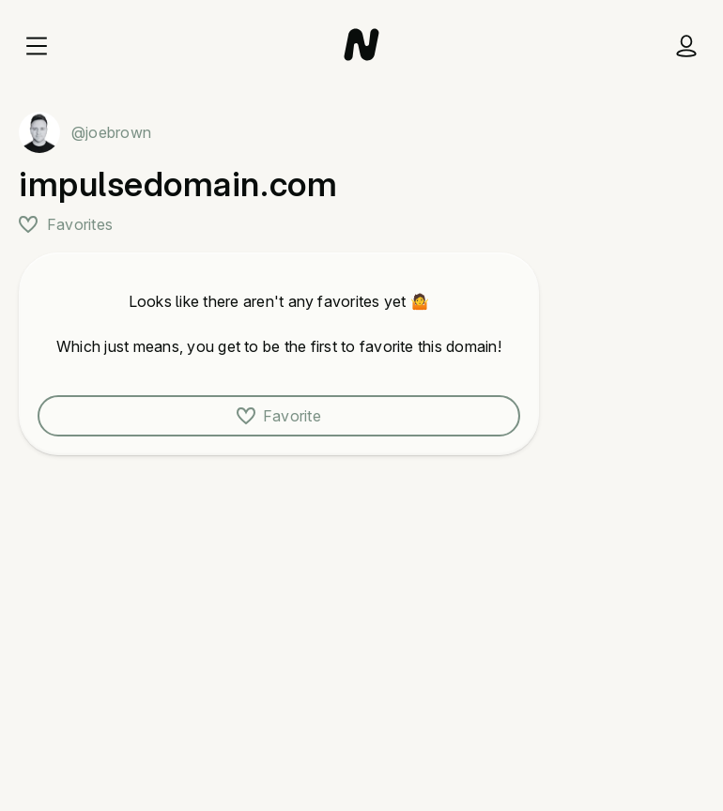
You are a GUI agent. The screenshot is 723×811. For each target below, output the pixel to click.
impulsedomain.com (178, 184)
